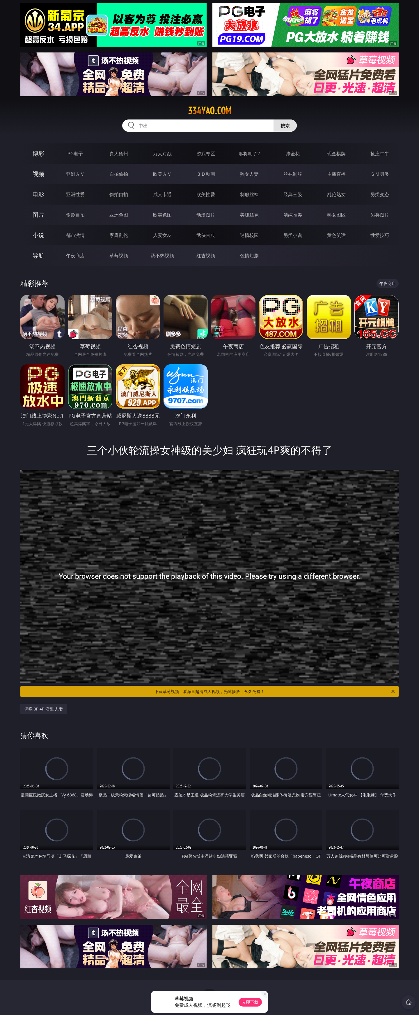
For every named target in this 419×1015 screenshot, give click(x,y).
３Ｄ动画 (205, 174)
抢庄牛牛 (379, 153)
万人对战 (162, 153)
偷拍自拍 (118, 194)
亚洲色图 (118, 215)
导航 (38, 255)
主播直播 (336, 174)
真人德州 (118, 153)
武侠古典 (205, 235)
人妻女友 (162, 235)
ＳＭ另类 (379, 174)
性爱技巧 (379, 235)
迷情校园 (249, 235)
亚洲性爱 (75, 194)
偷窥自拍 (75, 215)
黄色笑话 (336, 235)
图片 (38, 215)
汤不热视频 (162, 255)
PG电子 (75, 153)
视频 (38, 174)
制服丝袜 (249, 194)
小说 (38, 235)
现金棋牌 (336, 153)
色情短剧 (249, 255)
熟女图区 (336, 215)
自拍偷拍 (118, 174)
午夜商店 (75, 255)
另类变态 (379, 194)
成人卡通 (162, 194)
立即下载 (250, 1002)
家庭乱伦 (118, 235)
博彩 (38, 153)
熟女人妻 (249, 174)
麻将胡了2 (249, 153)
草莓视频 (118, 255)
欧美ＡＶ (162, 174)
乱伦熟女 (336, 194)
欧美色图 (162, 215)
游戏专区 (205, 153)
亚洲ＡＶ (75, 174)
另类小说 (292, 235)
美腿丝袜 (249, 215)
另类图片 (379, 215)
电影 (38, 194)
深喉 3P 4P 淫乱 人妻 (43, 709)
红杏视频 (205, 255)
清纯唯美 (292, 215)
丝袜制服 (292, 174)
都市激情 (75, 235)
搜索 (285, 125)
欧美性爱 (205, 194)
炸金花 (293, 153)
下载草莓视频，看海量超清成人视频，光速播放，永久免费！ (275, 691)
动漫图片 (205, 215)
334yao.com (209, 111)
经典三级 (292, 194)
